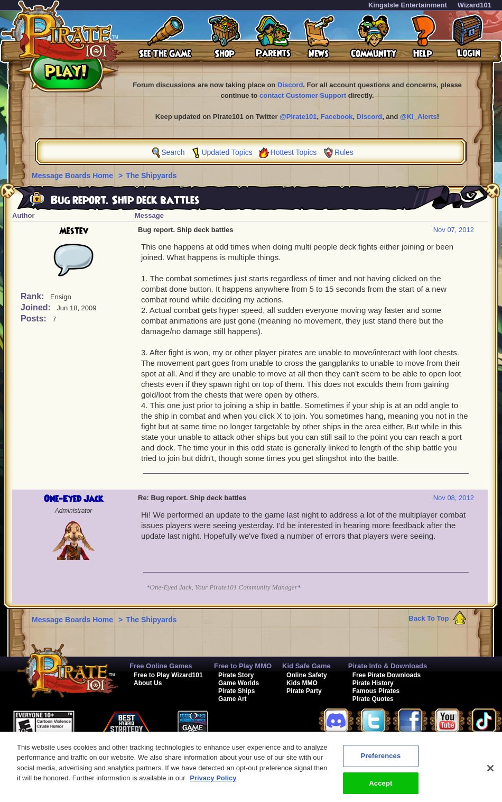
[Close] (490, 773)
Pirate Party (304, 691)
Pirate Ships (236, 691)
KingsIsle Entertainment (407, 5)
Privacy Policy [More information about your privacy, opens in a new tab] (213, 783)
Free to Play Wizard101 (168, 675)
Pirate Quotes (373, 699)
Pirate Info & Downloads (387, 666)
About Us (148, 683)
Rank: (34, 296)
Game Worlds (238, 683)
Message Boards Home (73, 175)
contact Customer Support (302, 95)
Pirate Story (236, 675)
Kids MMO (302, 683)
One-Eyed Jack (73, 499)
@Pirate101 (298, 117)
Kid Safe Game (306, 666)
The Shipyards (151, 175)
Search (172, 152)
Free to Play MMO (243, 666)
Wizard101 (474, 5)
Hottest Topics (294, 152)
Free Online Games (160, 666)
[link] (256, 726)
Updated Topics (226, 152)
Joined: (37, 307)
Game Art (232, 699)
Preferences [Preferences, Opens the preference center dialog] (380, 760)
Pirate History (373, 683)
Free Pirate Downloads (386, 675)
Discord (290, 85)
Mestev (73, 231)
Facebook (337, 117)
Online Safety (306, 675)
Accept (380, 788)
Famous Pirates (375, 691)
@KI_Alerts (418, 117)
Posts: (35, 318)
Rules (344, 152)
